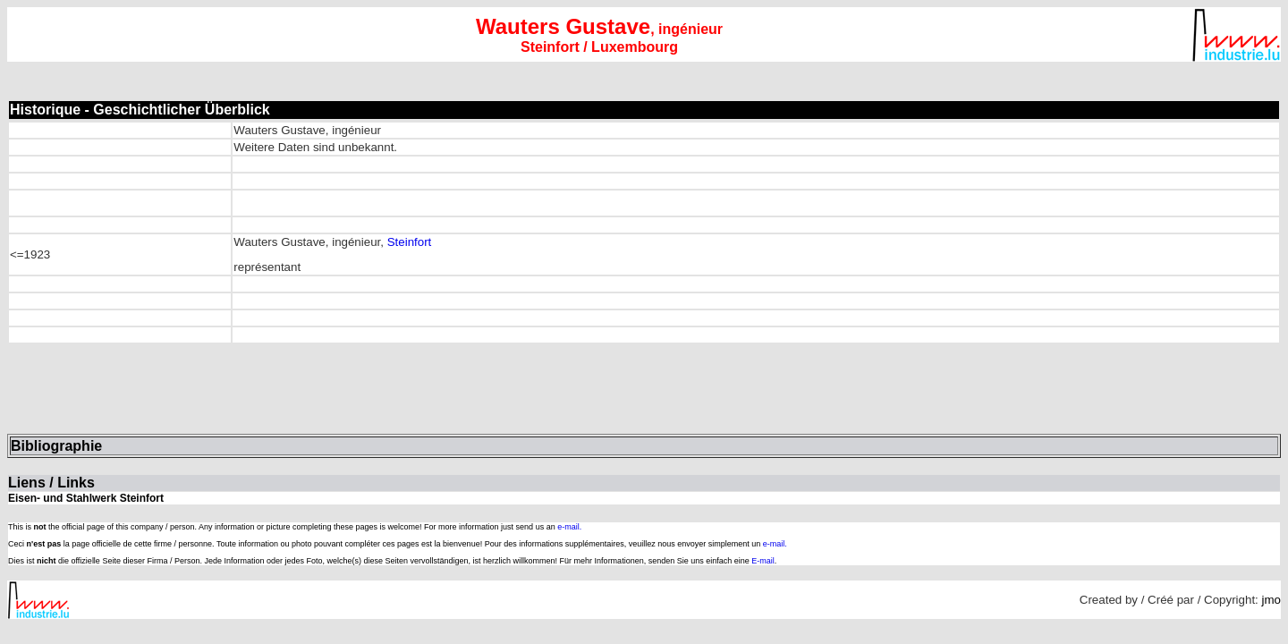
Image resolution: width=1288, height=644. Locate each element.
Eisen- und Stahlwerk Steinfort (86, 498)
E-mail (763, 560)
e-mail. (569, 526)
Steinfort (409, 242)
